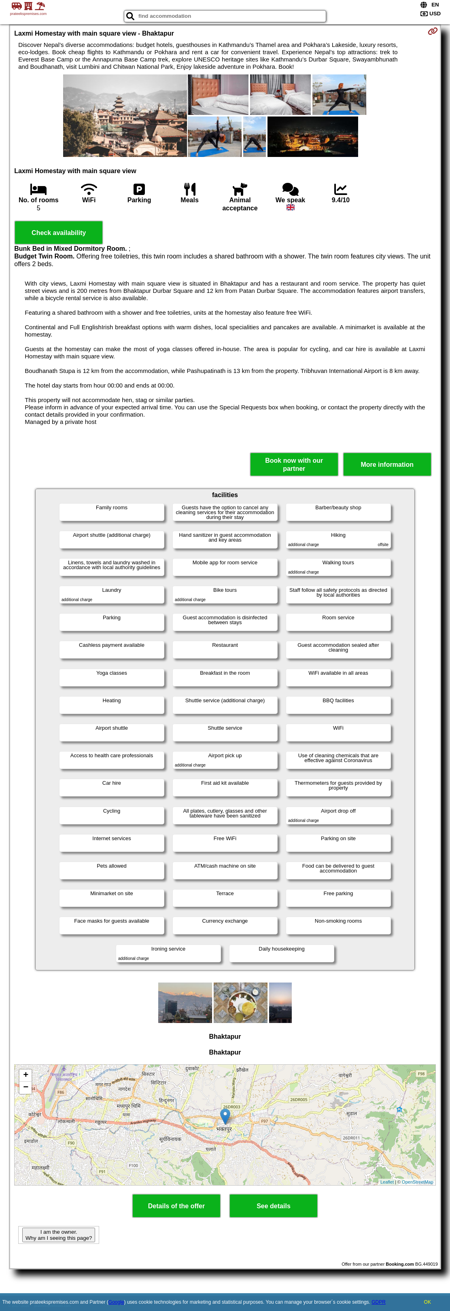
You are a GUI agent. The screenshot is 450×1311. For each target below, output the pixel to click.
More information (387, 464)
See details (274, 1206)
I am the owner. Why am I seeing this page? (58, 1235)
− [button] (25, 1088)
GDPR (378, 1302)
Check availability (59, 232)
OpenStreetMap (417, 1182)
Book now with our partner (294, 464)
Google (116, 1302)
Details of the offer (176, 1206)
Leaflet (387, 1182)
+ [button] (25, 1076)
